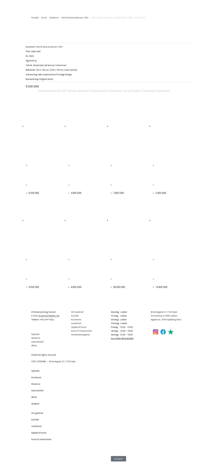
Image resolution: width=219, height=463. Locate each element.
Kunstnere (74, 10)
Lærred (127, 90)
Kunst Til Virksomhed (81, 330)
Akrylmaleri (83, 90)
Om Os (145, 10)
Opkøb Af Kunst (78, 327)
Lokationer (76, 323)
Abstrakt (72, 90)
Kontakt (75, 315)
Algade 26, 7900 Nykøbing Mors (166, 319)
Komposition (115, 90)
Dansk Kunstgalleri (44, 3)
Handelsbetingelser (80, 334)
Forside (35, 17)
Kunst (44, 17)
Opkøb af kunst (38, 432)
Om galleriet (37, 413)
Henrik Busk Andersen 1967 (74, 17)
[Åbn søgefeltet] (153, 9)
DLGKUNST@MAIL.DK (48, 315)
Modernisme (149, 90)
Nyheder (59, 10)
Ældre (120, 10)
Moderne (89, 10)
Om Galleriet (77, 311)
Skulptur (132, 10)
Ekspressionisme (99, 90)
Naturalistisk (105, 10)
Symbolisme (163, 90)
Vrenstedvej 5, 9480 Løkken (164, 315)
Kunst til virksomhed (41, 439)
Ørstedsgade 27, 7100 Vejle (164, 311)
